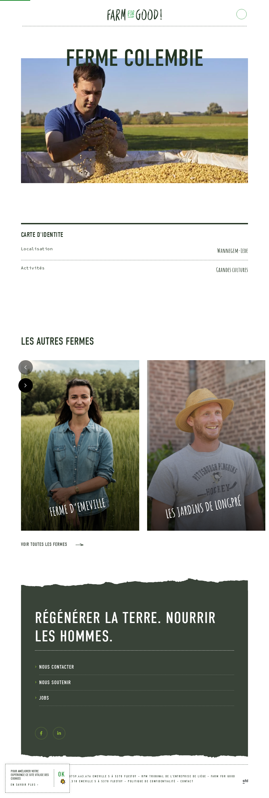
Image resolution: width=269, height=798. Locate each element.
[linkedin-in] (59, 733)
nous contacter (56, 667)
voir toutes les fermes (44, 544)
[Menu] (241, 14)
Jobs (44, 698)
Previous (25, 367)
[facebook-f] (41, 733)
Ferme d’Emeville (77, 507)
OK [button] (61, 774)
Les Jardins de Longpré (203, 507)
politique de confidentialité (151, 781)
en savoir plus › (25, 784)
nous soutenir (55, 682)
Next (25, 385)
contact (187, 781)
